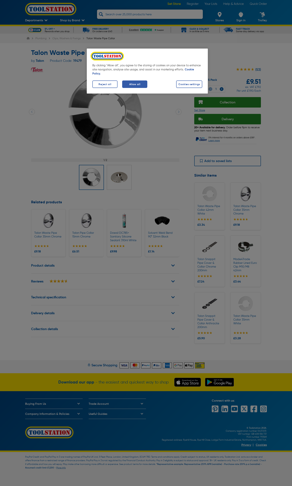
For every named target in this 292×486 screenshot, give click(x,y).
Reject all (105, 84)
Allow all (134, 84)
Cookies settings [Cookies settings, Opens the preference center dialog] (189, 84)
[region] (147, 71)
